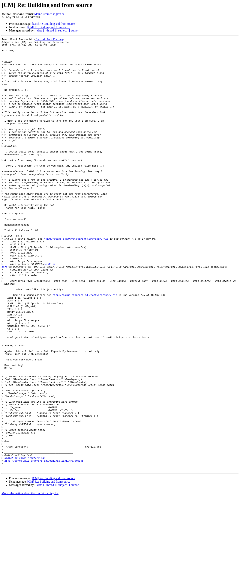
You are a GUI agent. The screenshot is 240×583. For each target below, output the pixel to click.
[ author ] (74, 30)
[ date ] (39, 30)
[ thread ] (50, 30)
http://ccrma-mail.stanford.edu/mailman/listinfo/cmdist (43, 545)
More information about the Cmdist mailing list (30, 579)
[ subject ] (62, 30)
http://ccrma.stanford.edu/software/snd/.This (76, 279)
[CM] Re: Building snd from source (53, 23)
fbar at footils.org (49, 39)
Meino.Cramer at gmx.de (49, 14)
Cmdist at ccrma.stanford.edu (24, 542)
